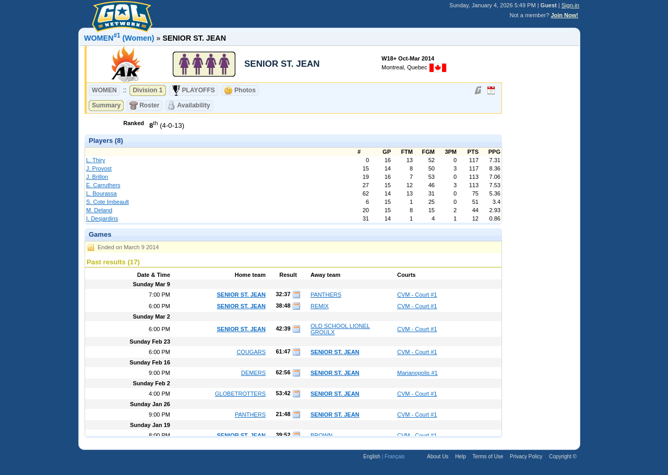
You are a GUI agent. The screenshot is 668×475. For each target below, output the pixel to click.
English (371, 456)
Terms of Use (487, 456)
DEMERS (253, 373)
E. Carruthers (103, 185)
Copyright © (563, 456)
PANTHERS (326, 294)
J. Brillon (97, 177)
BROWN (321, 435)
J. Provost (99, 168)
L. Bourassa (101, 193)
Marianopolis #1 (417, 373)
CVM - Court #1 (417, 294)
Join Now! (564, 15)
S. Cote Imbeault (107, 202)
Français (394, 456)
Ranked (133, 123)
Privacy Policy (526, 456)
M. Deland (99, 210)
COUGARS (251, 352)
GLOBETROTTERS (240, 394)
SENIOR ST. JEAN (241, 294)
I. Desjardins (102, 218)
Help (460, 456)
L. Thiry (95, 160)
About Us (437, 456)
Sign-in (570, 5)
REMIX (320, 306)
